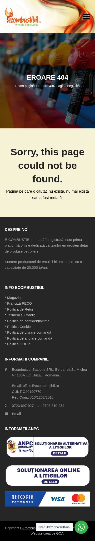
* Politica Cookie (18, 327)
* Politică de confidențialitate (27, 321)
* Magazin (13, 298)
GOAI (60, 533)
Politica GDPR (18, 344)
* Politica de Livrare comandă (28, 332)
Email (16, 414)
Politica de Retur (20, 309)
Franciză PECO (19, 303)
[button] (86, 16)
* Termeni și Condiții (20, 315)
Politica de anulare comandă (29, 338)
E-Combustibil (30, 528)
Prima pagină (25, 86)
